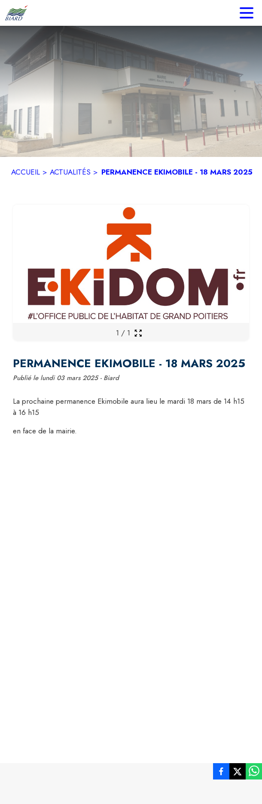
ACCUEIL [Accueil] (25, 172)
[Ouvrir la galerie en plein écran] (138, 333)
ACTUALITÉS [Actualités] (70, 172)
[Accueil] (16, 12)
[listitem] (221, 773)
